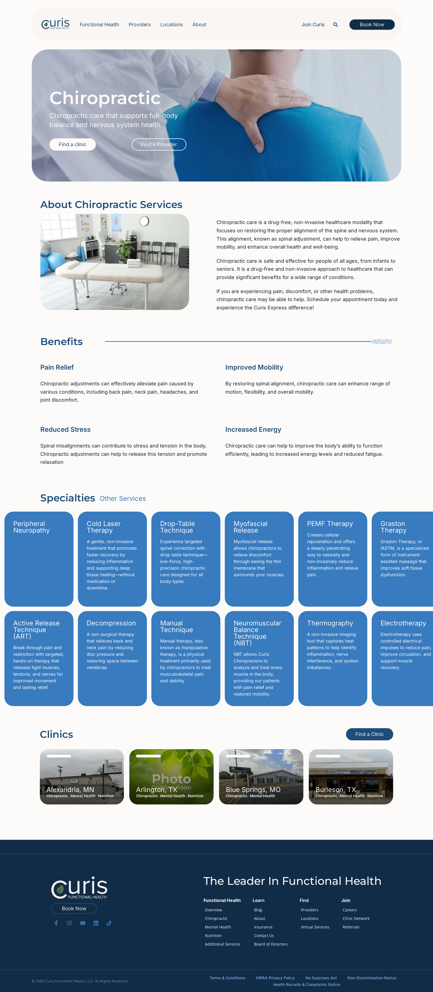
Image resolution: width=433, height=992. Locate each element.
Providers (140, 24)
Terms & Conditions (227, 977)
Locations (171, 24)
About (199, 24)
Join (345, 900)
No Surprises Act (321, 977)
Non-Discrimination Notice (371, 977)
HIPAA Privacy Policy (275, 977)
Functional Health (99, 25)
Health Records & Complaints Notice (306, 984)
